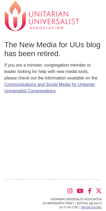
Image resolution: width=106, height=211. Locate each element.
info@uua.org (91, 207)
